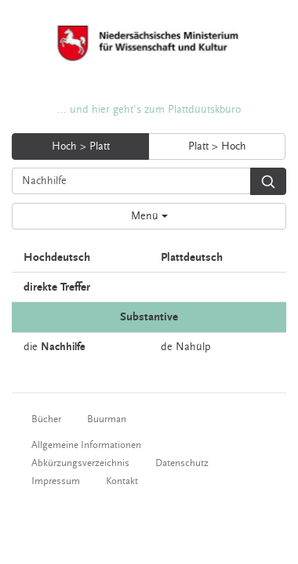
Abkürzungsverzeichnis (80, 462)
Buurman (106, 419)
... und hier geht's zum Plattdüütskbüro (149, 109)
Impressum (55, 480)
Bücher (46, 419)
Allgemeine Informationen (86, 444)
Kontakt (122, 480)
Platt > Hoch (217, 146)
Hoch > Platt (81, 146)
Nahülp (193, 347)
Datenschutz (182, 462)
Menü (149, 216)
